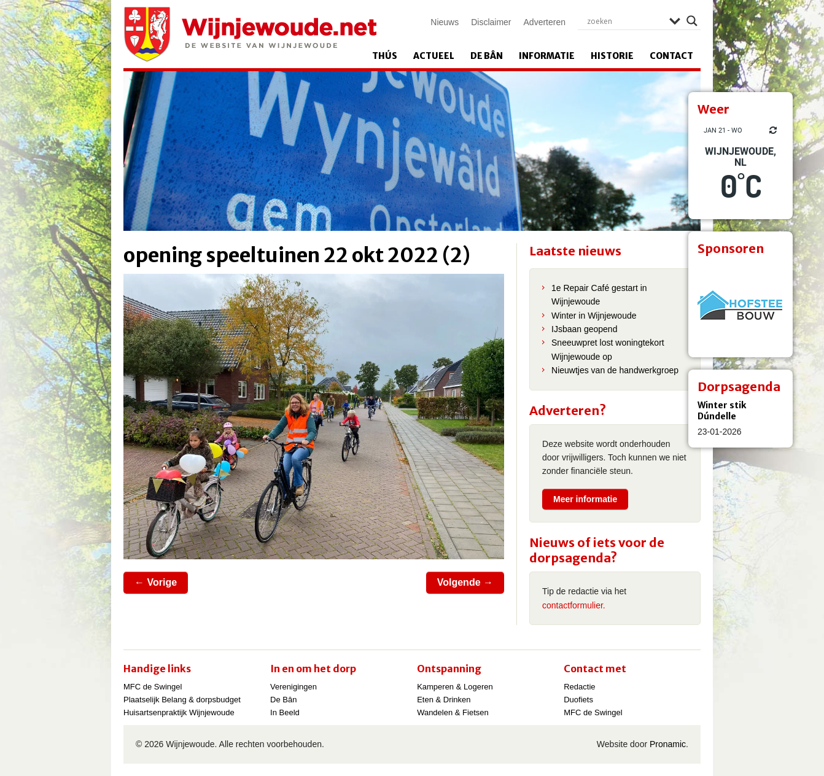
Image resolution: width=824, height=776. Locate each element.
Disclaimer (491, 22)
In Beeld (285, 712)
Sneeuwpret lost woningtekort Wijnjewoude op (607, 349)
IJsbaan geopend (584, 329)
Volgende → (465, 582)
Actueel (433, 55)
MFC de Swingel (152, 686)
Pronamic (668, 744)
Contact (671, 55)
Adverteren (545, 22)
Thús (384, 55)
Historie (612, 55)
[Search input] (625, 20)
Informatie (547, 55)
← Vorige (155, 582)
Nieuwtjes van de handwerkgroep (614, 370)
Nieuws (444, 22)
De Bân (486, 55)
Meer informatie (585, 499)
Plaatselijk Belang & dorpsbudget (182, 699)
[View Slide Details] (740, 305)
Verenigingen (293, 686)
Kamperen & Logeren (455, 686)
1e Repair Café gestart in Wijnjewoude (599, 294)
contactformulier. (573, 605)
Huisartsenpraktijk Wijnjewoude (179, 712)
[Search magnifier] (692, 20)
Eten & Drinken (443, 699)
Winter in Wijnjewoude (594, 315)
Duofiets (578, 699)
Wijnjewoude (249, 34)
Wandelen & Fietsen (453, 712)
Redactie (579, 686)
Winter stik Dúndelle (722, 411)
